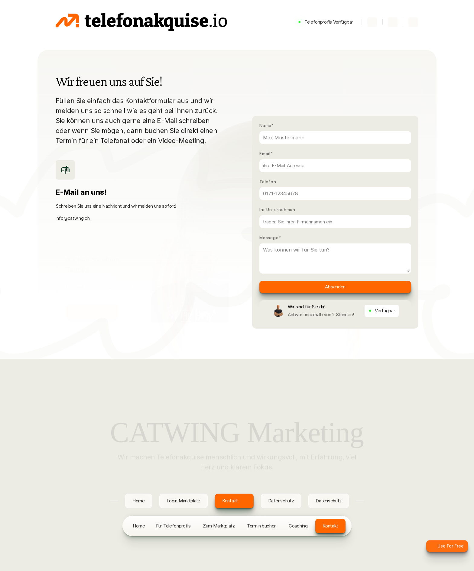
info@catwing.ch (73, 218)
